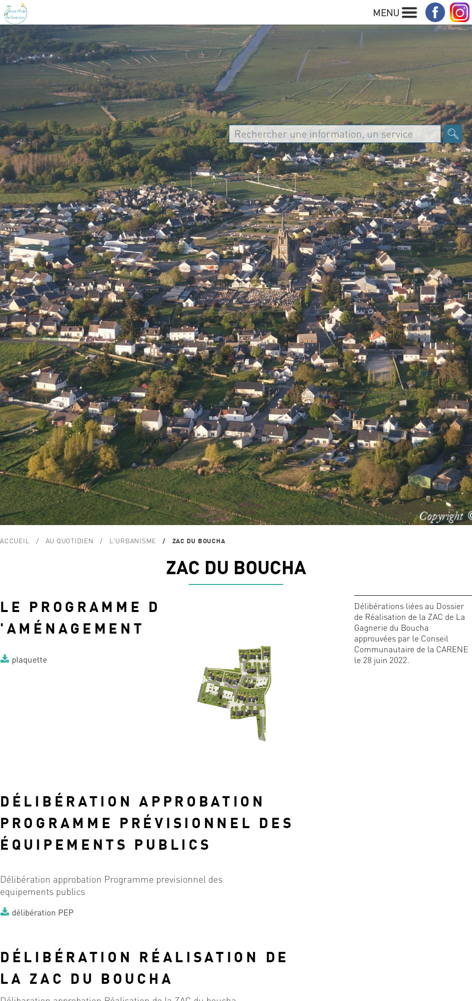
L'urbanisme (133, 540)
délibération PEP (43, 912)
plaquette (29, 659)
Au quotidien (70, 540)
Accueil (14, 540)
